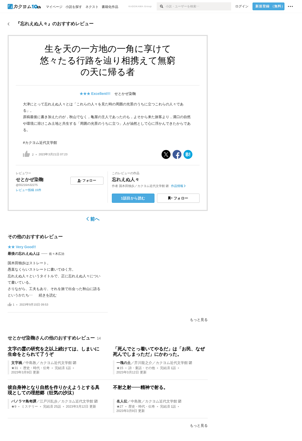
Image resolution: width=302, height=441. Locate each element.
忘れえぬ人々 (125, 179)
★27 (119, 406)
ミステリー (29, 406)
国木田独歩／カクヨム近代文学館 (142, 185)
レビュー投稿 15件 (28, 190)
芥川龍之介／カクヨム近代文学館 (161, 363)
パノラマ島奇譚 (23, 401)
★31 (14, 368)
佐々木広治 (56, 253)
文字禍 (16, 363)
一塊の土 (123, 363)
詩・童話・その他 (141, 368)
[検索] (161, 6)
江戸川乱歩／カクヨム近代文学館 (66, 401)
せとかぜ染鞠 (125, 94)
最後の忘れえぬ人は (24, 253)
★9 (13, 406)
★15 (119, 368)
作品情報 (178, 185)
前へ (92, 219)
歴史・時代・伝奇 (36, 368)
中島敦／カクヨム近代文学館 (48, 363)
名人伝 (121, 401)
